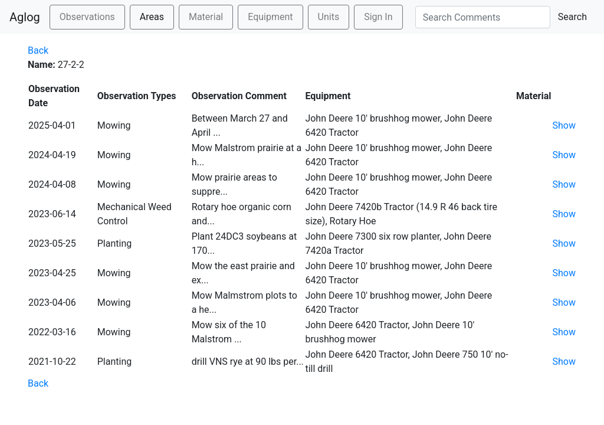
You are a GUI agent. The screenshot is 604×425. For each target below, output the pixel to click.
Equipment (270, 16)
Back (38, 50)
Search (572, 16)
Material (206, 16)
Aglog (24, 17)
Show (564, 125)
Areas (152, 16)
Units (329, 16)
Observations (87, 16)
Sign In (378, 16)
